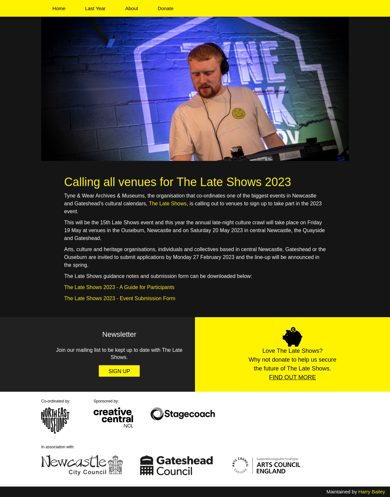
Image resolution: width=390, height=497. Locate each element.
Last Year (95, 8)
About (131, 8)
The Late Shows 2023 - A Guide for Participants (119, 287)
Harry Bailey (371, 491)
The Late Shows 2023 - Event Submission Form (119, 298)
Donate (165, 8)
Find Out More (292, 377)
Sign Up (119, 371)
